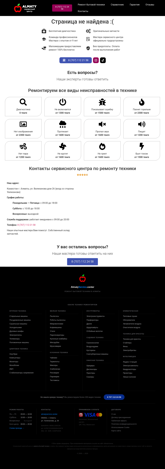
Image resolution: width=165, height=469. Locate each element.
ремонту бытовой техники (41, 446)
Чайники (53, 358)
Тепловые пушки (130, 316)
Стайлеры (127, 343)
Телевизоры (15, 339)
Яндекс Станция (130, 362)
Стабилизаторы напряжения (21, 373)
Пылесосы (54, 316)
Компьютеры (15, 358)
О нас (113, 414)
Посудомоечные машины (20, 320)
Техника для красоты (132, 339)
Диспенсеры (91, 369)
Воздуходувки (92, 347)
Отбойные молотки (94, 331)
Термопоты (54, 361)
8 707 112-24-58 (114, 397)
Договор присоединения (121, 417)
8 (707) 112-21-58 (26, 225)
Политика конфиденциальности (124, 424)
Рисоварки (54, 373)
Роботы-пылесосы (58, 320)
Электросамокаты (130, 365)
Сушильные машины (18, 324)
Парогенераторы (57, 335)
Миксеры (54, 365)
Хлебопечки (55, 369)
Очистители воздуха (131, 327)
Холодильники (16, 327)
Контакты (83, 11)
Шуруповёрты (92, 327)
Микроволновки (56, 324)
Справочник (117, 4)
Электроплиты (16, 335)
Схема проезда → (17, 428)
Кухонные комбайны (58, 339)
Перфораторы (92, 320)
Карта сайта (116, 431)
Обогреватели (129, 320)
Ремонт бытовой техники (91, 4)
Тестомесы (54, 380)
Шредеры (90, 365)
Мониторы (14, 361)
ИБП (11, 369)
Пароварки (54, 376)
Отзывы (150, 4)
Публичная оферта (119, 421)
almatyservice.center (49, 414)
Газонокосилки (92, 343)
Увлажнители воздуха (132, 324)
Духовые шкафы (17, 331)
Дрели (89, 324)
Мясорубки (54, 342)
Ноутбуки (13, 354)
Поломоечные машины (19, 342)
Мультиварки (55, 346)
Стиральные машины (19, 316)
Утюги (52, 331)
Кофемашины (56, 327)
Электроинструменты (95, 316)
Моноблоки (14, 365)
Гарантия (135, 4)
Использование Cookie (120, 427)
